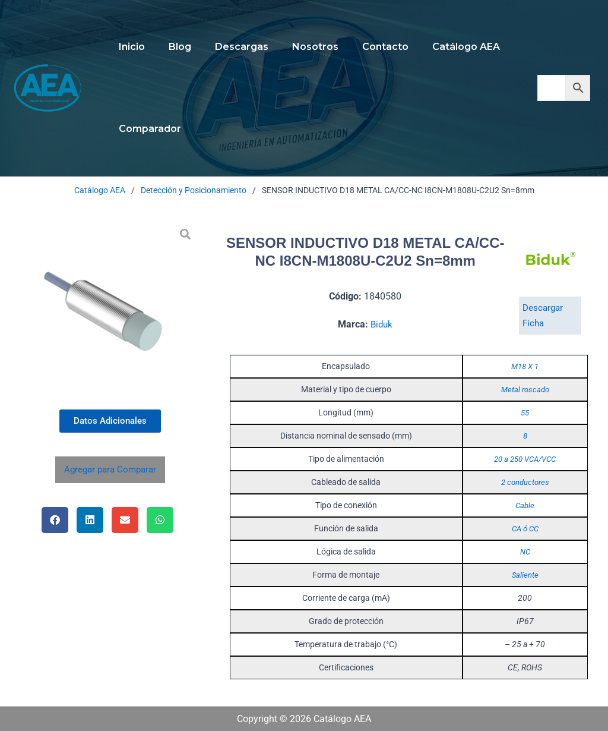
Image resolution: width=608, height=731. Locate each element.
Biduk (382, 324)
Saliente (525, 574)
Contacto (364, 46)
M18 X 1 (525, 366)
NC (525, 551)
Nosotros (299, 46)
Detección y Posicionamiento (193, 190)
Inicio (129, 46)
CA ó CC (525, 528)
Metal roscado (524, 389)
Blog (173, 46)
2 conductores (525, 482)
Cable (525, 505)
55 (525, 412)
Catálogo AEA (440, 46)
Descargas (229, 46)
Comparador (147, 128)
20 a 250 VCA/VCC (524, 459)
